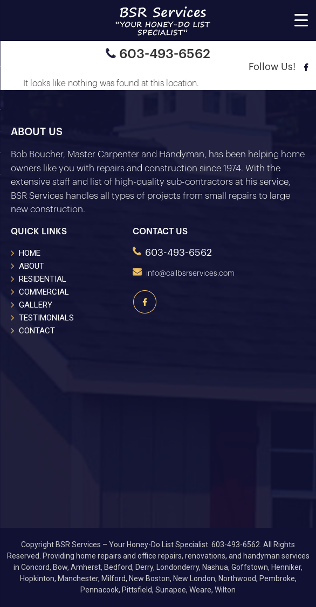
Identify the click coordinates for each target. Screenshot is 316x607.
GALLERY (35, 305)
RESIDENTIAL (42, 279)
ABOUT (31, 266)
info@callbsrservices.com (184, 273)
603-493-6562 (158, 53)
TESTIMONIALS (46, 318)
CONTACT (37, 331)
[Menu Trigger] (301, 20)
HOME (29, 253)
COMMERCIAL (44, 292)
